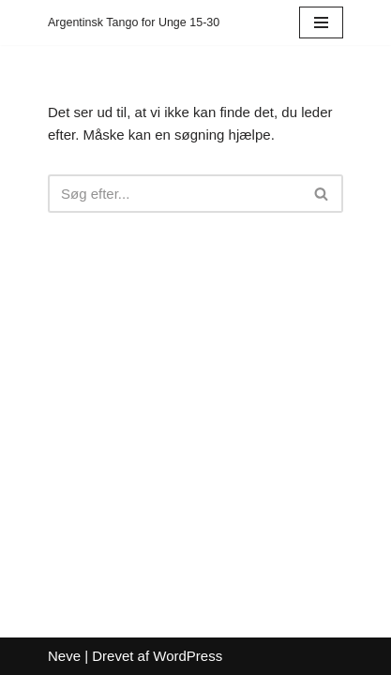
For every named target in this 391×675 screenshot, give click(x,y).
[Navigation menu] (321, 22)
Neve (64, 656)
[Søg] (174, 193)
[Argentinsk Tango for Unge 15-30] (133, 22)
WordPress (187, 656)
